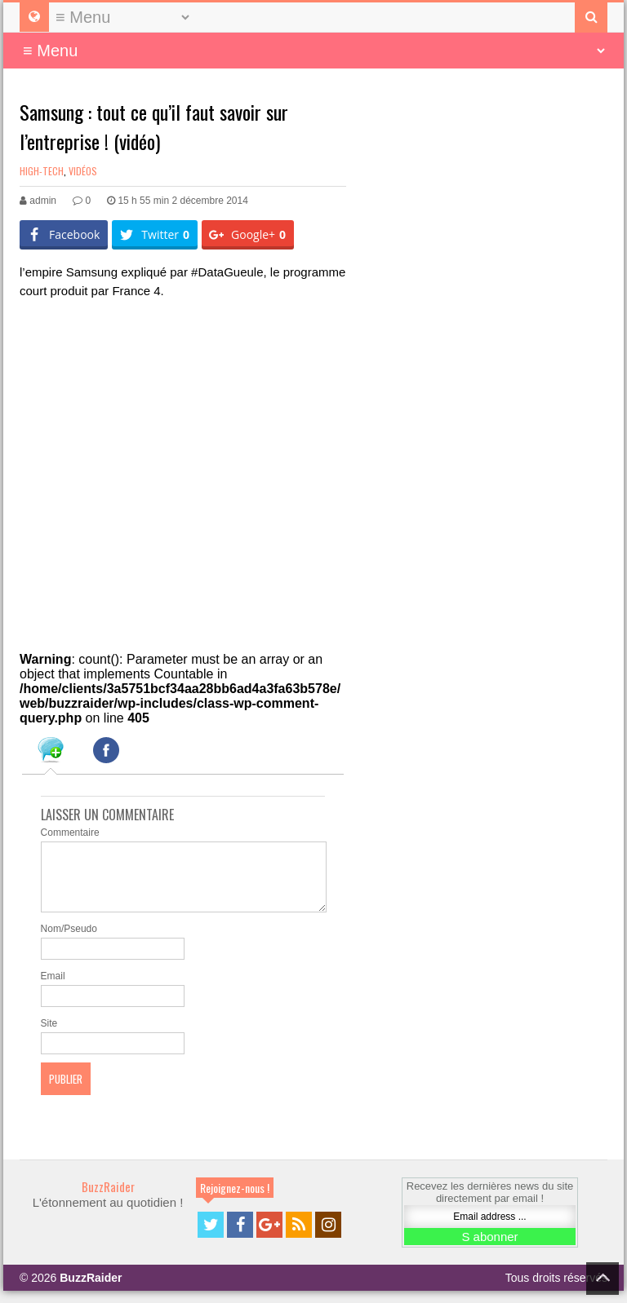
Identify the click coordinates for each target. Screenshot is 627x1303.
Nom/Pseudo (69, 941)
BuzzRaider (108, 1199)
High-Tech (42, 171)
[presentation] (50, 753)
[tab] (50, 753)
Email (53, 988)
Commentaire (70, 832)
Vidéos (83, 171)
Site (49, 1035)
